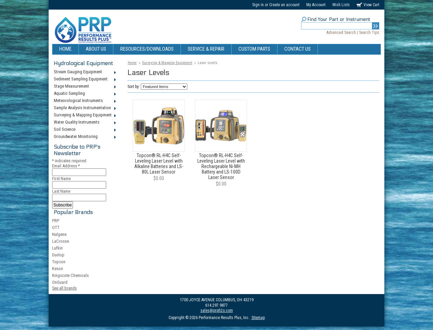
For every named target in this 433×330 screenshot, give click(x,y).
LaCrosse (60, 241)
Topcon (58, 261)
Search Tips (369, 32)
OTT (56, 227)
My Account (315, 4)
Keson (57, 268)
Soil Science (84, 130)
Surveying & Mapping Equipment (84, 115)
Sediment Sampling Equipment (84, 79)
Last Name (61, 191)
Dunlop (58, 254)
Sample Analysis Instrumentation (84, 108)
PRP (55, 220)
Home (132, 63)
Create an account (284, 4)
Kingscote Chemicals (70, 275)
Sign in (258, 4)
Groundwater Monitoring (84, 137)
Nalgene (59, 234)
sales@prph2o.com (216, 310)
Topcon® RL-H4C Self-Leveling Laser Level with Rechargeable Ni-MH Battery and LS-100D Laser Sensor (221, 166)
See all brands (64, 288)
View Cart (371, 4)
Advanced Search (341, 32)
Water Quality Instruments (84, 122)
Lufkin (57, 248)
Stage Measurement (84, 87)
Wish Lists (341, 4)
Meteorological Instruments (84, 101)
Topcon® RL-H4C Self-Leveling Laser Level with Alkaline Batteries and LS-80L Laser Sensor (158, 164)
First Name (61, 178)
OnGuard (59, 282)
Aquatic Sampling (84, 94)
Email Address (66, 165)
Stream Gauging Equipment (84, 72)
